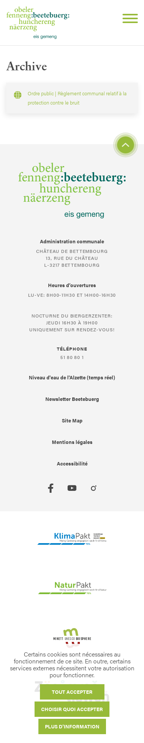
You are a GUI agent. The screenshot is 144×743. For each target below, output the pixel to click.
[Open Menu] (127, 19)
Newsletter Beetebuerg (72, 398)
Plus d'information (72, 726)
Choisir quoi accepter (72, 709)
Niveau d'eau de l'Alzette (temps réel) (72, 377)
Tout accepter (72, 691)
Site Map (72, 420)
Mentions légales (72, 441)
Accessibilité (72, 463)
